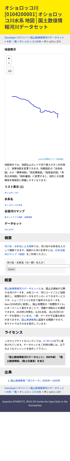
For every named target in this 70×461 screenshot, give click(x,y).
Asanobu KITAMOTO (13, 401)
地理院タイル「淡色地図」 (55, 159)
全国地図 (28, 217)
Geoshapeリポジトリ (16, 37)
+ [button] (9, 58)
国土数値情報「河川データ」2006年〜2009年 (35, 380)
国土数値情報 (29, 319)
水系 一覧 (12, 41)
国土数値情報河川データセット (47, 37)
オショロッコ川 (11, 192)
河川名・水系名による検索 (19, 246)
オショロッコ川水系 (30, 41)
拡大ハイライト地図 (13, 217)
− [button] (9, 62)
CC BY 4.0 (48, 341)
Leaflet (40, 159)
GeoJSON (9, 229)
